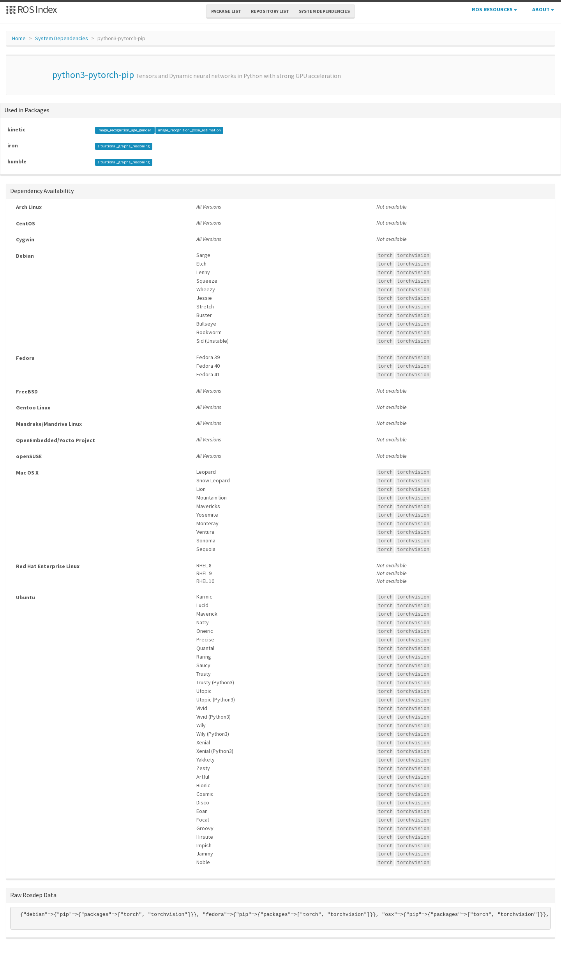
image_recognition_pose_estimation (189, 130)
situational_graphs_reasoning (123, 146)
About (543, 9)
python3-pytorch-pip (93, 75)
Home (19, 38)
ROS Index (31, 9)
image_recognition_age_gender (124, 130)
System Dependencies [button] (324, 11)
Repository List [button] (270, 11)
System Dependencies (61, 38)
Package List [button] (226, 11)
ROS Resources (494, 9)
